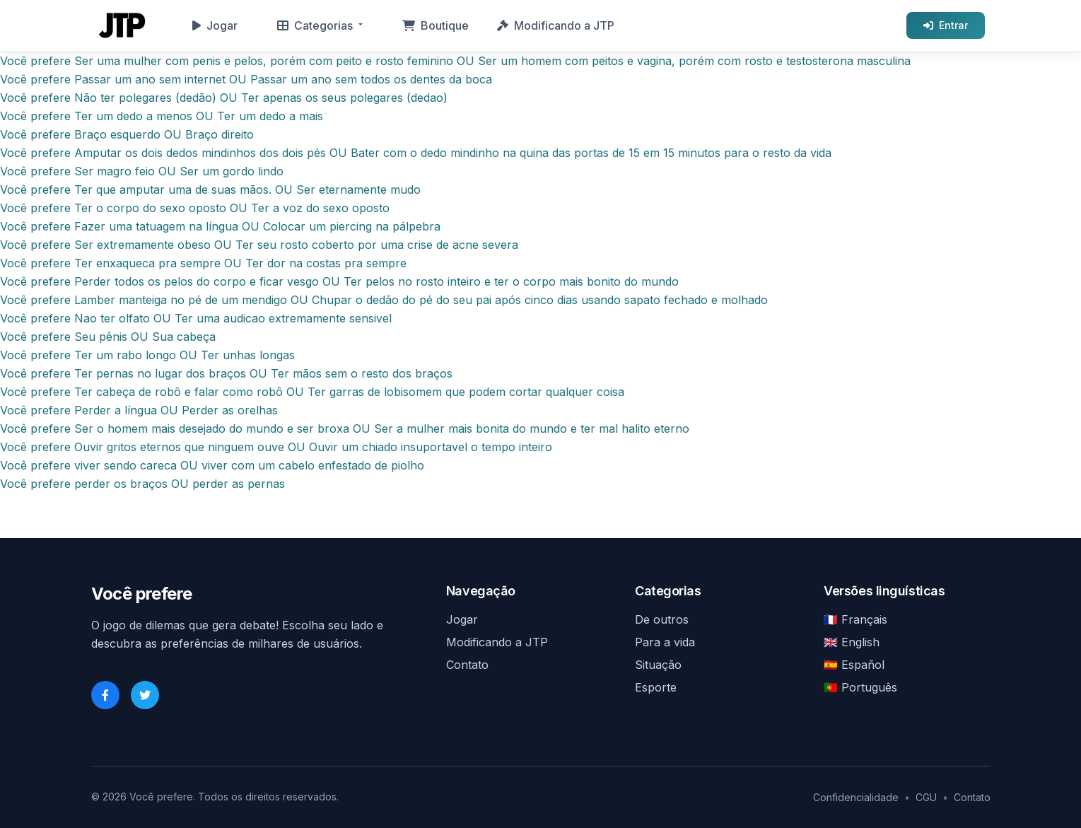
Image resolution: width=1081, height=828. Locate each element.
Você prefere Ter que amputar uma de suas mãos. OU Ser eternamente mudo (210, 189)
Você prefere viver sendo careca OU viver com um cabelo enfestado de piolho (212, 465)
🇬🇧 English (852, 642)
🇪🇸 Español (854, 665)
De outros (662, 619)
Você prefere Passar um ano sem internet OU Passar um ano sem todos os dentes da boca (246, 79)
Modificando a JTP (555, 25)
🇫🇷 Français (855, 619)
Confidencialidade (856, 797)
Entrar (945, 25)
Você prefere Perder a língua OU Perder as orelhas (139, 410)
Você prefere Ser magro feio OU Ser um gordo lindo (142, 171)
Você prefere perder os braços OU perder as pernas (142, 484)
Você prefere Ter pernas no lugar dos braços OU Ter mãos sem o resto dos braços (226, 373)
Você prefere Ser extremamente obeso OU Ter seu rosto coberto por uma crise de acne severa (259, 245)
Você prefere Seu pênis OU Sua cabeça (108, 337)
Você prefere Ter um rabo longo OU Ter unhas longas (147, 355)
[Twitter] (145, 695)
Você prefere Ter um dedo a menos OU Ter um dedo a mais (161, 116)
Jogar (215, 25)
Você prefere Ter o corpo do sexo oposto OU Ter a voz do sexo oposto (195, 208)
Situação (658, 665)
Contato (467, 665)
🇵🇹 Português (860, 687)
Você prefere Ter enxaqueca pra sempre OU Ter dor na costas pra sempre (203, 263)
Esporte (656, 687)
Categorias (315, 25)
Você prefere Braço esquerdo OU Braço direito (127, 134)
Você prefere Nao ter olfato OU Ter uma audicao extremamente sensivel (196, 318)
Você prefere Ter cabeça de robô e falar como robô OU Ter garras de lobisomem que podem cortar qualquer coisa (312, 392)
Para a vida (665, 642)
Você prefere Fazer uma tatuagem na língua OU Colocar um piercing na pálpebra (220, 226)
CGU (926, 797)
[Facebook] (105, 695)
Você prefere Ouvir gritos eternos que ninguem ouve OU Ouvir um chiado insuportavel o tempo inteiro (276, 447)
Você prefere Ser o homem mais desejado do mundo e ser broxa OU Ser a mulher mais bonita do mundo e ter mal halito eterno (344, 428)
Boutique (435, 25)
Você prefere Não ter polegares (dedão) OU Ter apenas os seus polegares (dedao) (224, 98)
